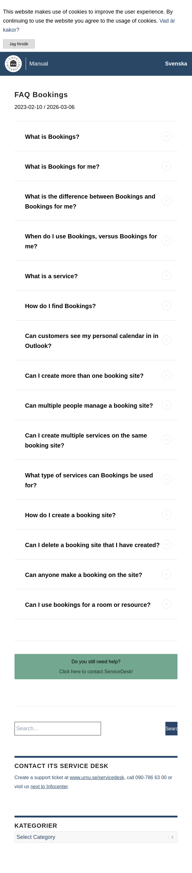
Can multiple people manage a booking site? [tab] (98, 405)
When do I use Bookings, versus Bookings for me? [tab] (98, 241)
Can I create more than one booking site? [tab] (98, 375)
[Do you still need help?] (96, 666)
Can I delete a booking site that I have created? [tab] (98, 544)
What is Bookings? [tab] (98, 136)
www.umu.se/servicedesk (97, 777)
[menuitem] (173, 64)
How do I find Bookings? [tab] (98, 305)
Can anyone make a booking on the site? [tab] (98, 574)
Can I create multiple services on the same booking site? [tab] (98, 440)
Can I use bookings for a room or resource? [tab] (98, 604)
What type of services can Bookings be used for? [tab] (98, 480)
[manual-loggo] (77, 64)
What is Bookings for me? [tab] (98, 166)
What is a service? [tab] (98, 275)
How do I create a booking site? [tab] (98, 514)
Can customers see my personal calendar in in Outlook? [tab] (98, 341)
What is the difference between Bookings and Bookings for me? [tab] (98, 201)
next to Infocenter (49, 786)
